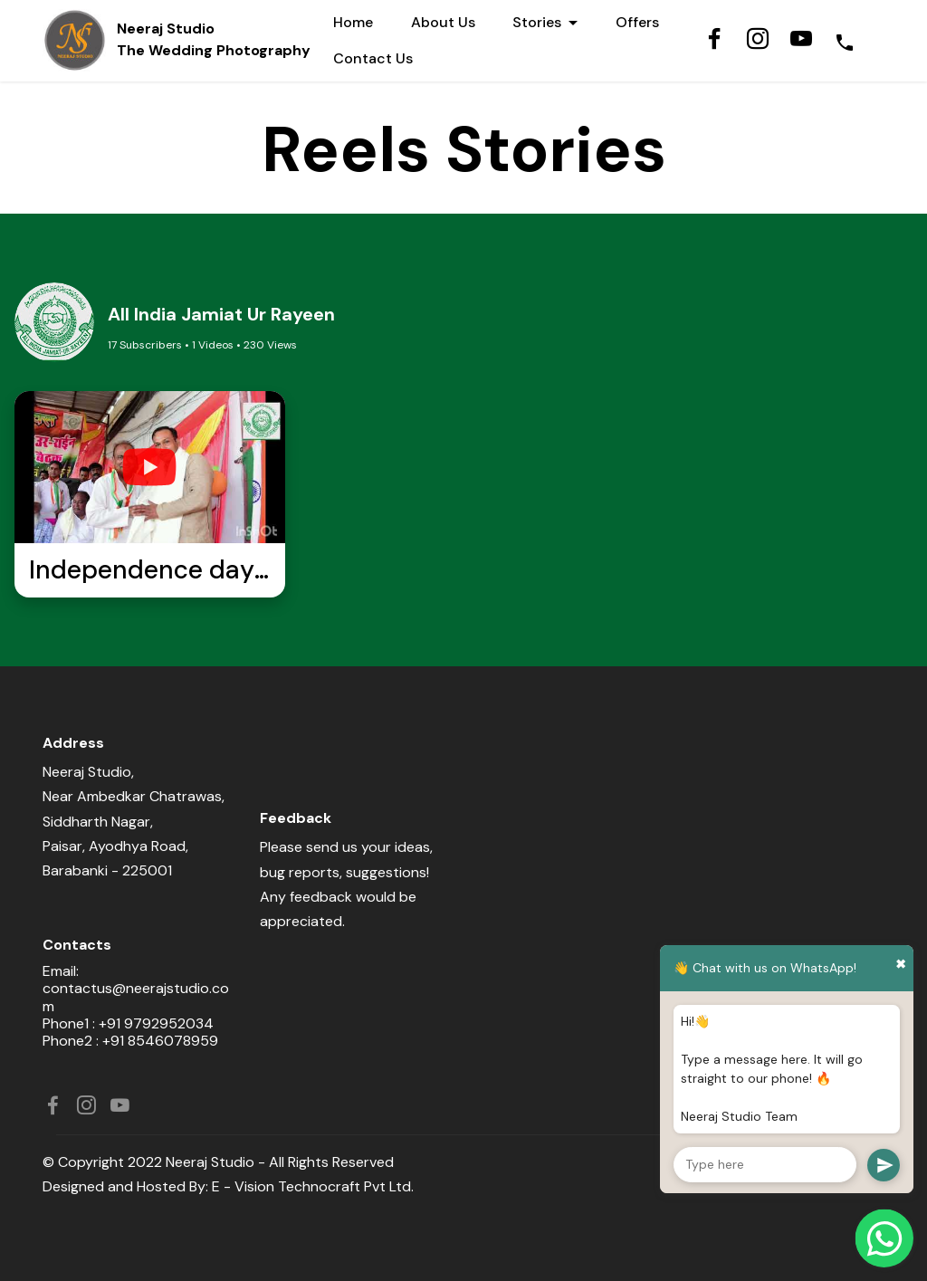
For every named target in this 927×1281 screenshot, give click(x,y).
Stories (536, 22)
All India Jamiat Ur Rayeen (221, 314)
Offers (637, 22)
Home (353, 22)
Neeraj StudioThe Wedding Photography (215, 39)
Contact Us (373, 58)
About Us (443, 22)
